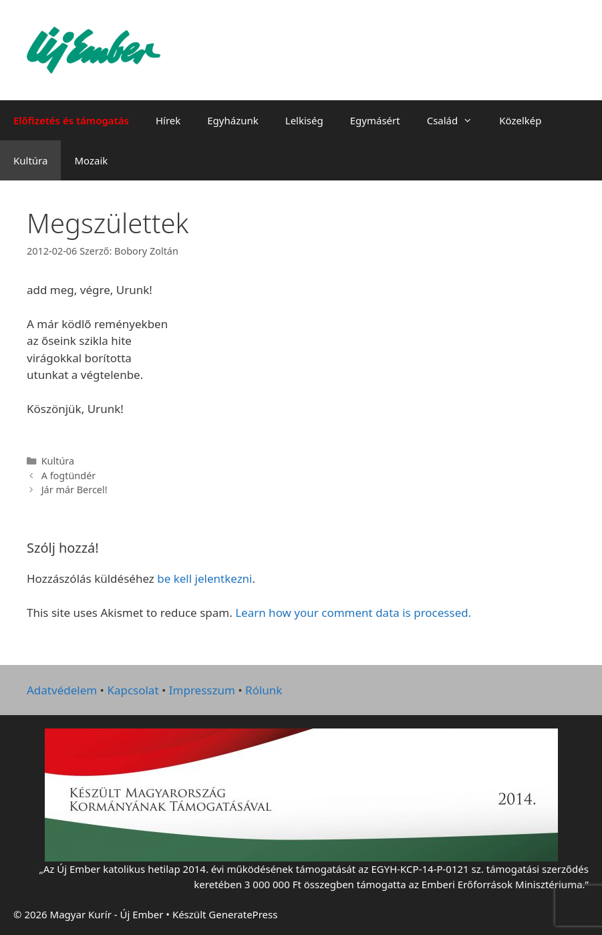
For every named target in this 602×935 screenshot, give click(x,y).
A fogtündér (68, 475)
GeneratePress (242, 914)
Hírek (168, 120)
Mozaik (91, 160)
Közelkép (520, 120)
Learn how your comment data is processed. (353, 612)
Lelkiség (304, 120)
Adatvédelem (62, 690)
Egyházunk (233, 120)
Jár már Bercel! (74, 489)
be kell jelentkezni (204, 578)
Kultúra (30, 160)
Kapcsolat (132, 690)
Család (456, 120)
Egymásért (375, 120)
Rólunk (263, 690)
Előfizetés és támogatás (71, 120)
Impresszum (202, 690)
